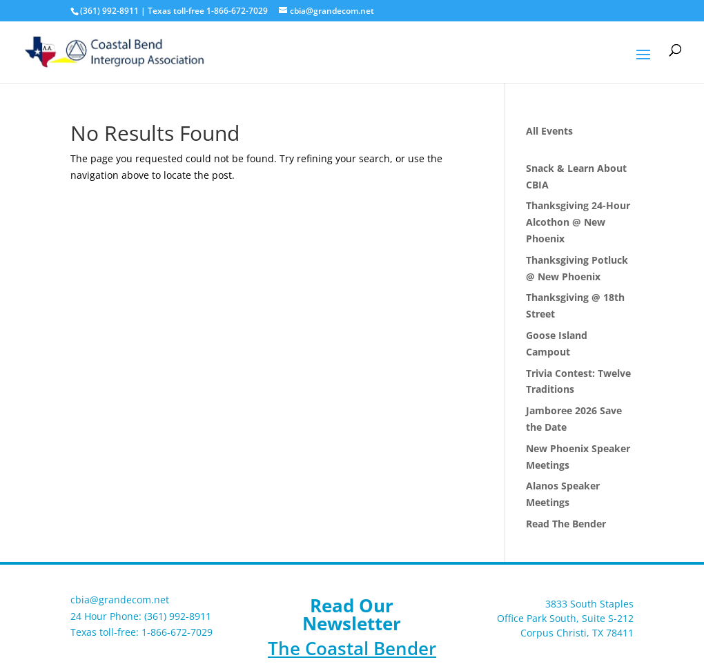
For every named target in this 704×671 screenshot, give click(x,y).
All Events (549, 130)
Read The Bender (566, 523)
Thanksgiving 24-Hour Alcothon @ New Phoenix (578, 222)
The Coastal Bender (352, 648)
